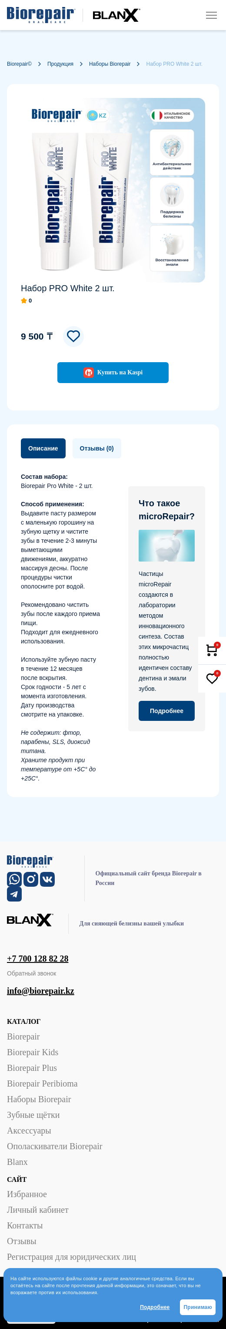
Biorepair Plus (32, 1068)
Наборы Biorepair (39, 1099)
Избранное (27, 1194)
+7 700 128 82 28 (37, 958)
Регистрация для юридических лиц (71, 1257)
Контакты (25, 1225)
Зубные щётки (33, 1115)
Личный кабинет (38, 1210)
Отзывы (22, 1241)
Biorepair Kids (32, 1052)
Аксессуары (29, 1130)
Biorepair (23, 1036)
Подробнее (155, 1307)
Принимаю (197, 1307)
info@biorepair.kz (40, 991)
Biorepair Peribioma (42, 1083)
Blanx (17, 1162)
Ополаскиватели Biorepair (54, 1146)
